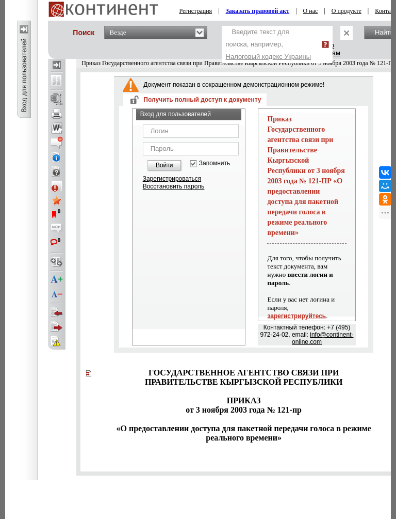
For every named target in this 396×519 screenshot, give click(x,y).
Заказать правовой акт (258, 10)
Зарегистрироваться (172, 178)
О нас (310, 10)
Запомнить (214, 163)
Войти (164, 165)
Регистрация (195, 10)
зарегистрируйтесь (296, 316)
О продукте (346, 10)
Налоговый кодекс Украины (268, 56)
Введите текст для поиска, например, (268, 44)
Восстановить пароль (174, 186)
